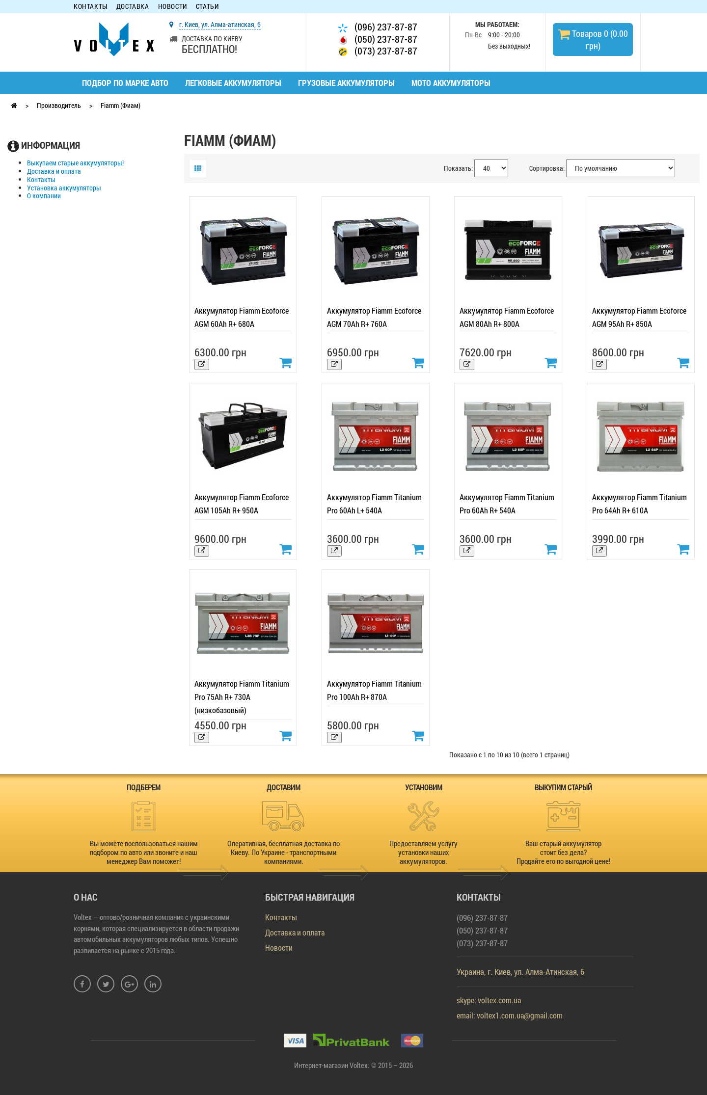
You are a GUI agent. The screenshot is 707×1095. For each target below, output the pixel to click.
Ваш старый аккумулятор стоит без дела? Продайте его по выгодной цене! (563, 852)
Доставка (132, 6)
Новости (172, 6)
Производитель (59, 105)
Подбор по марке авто (125, 82)
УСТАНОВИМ (423, 787)
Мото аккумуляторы (450, 82)
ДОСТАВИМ (283, 787)
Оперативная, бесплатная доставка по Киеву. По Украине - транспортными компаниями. (283, 852)
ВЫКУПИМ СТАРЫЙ (563, 787)
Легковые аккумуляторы (233, 82)
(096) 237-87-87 (377, 27)
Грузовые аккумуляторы (346, 82)
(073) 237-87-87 (377, 51)
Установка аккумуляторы (64, 188)
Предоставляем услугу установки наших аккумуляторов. (423, 852)
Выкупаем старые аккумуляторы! (75, 163)
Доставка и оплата (54, 171)
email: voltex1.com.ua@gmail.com (510, 1015)
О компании (44, 196)
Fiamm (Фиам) (120, 105)
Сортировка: (547, 168)
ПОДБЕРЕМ (144, 787)
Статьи (207, 6)
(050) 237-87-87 (377, 39)
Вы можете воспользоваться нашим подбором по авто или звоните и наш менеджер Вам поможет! (144, 852)
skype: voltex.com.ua (489, 1000)
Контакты (91, 6)
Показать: (458, 168)
